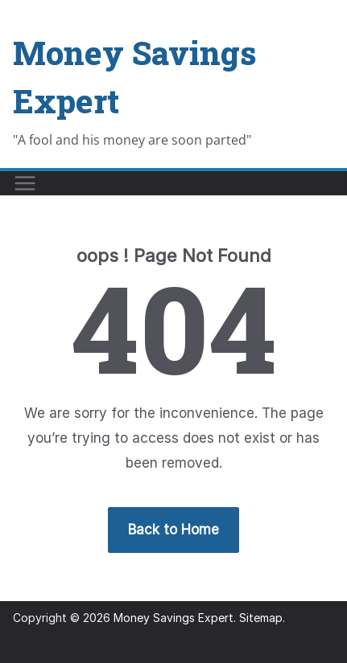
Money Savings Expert (173, 617)
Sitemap (261, 617)
